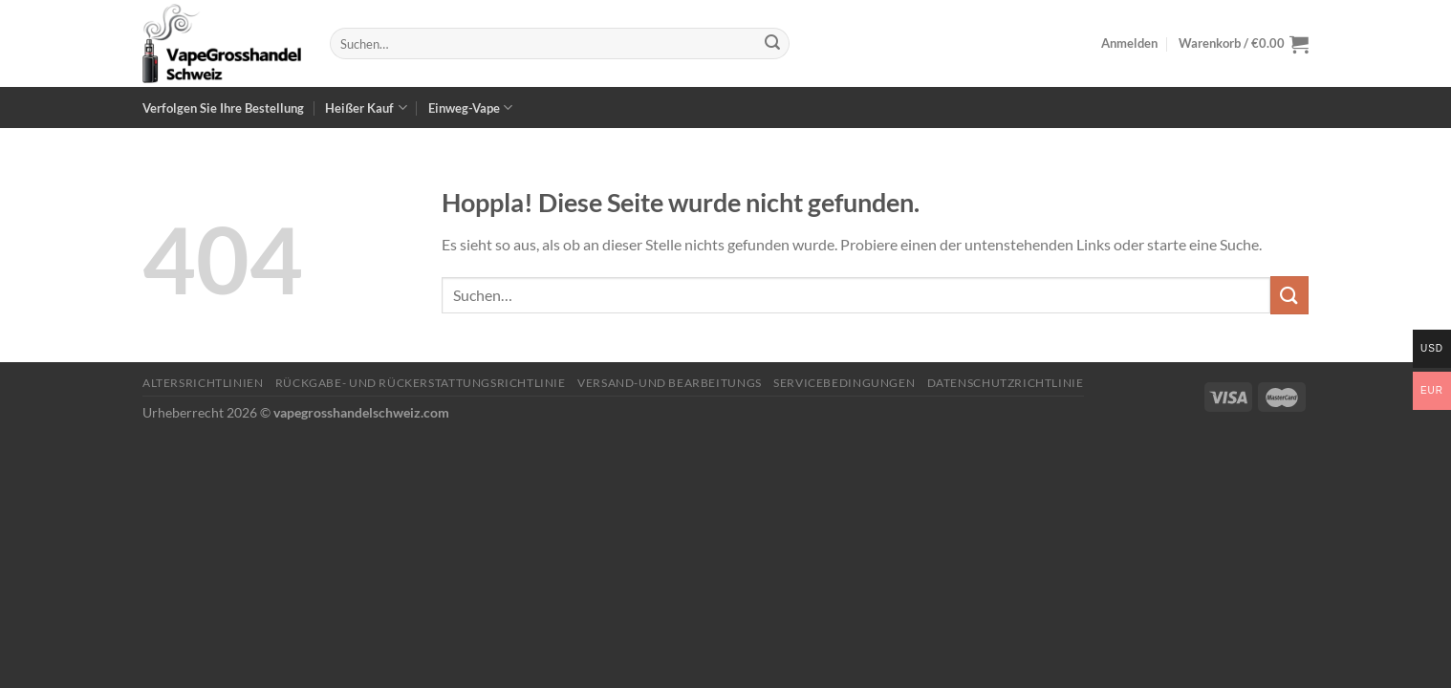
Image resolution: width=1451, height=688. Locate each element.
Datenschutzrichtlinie (1005, 383)
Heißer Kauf (365, 107)
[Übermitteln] (772, 44)
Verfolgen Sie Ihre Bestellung (223, 108)
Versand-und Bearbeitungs (669, 383)
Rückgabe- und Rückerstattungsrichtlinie (420, 383)
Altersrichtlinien (202, 383)
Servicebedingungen (844, 383)
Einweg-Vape (470, 107)
